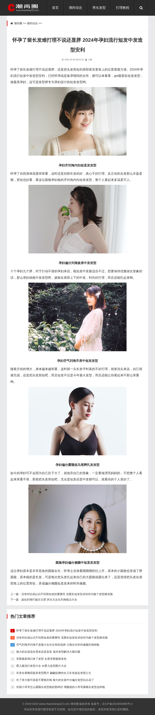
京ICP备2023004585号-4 (117, 703)
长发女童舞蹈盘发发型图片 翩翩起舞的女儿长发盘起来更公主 (53, 672)
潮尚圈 (18, 23)
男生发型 (99, 8)
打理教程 (122, 8)
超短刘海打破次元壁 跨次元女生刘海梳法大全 (49, 599)
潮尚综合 (75, 8)
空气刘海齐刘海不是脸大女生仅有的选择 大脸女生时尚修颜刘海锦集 (57, 644)
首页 (55, 8)
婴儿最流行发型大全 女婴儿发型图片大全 (41, 665)
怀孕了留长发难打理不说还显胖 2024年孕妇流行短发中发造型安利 (56, 630)
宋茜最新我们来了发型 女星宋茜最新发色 (41, 658)
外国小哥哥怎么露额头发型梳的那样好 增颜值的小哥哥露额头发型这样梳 (60, 687)
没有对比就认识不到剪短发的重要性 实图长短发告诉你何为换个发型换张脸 (67, 594)
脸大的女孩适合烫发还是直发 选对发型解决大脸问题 (48, 651)
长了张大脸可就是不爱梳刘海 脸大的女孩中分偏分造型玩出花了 (55, 679)
